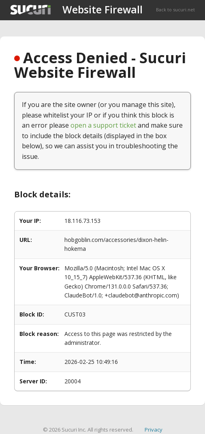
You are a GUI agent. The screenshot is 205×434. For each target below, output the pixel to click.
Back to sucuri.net (175, 9)
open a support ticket (103, 125)
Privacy (153, 429)
